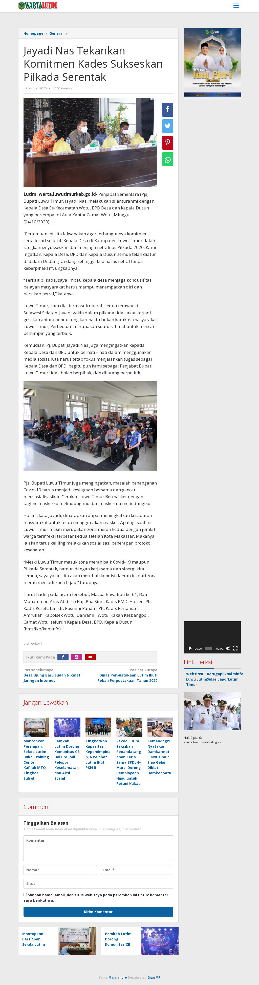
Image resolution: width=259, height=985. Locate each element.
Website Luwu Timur (193, 679)
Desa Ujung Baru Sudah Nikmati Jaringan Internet (56, 675)
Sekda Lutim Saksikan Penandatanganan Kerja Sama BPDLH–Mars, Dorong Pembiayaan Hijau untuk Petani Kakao (128, 762)
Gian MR (153, 977)
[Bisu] (227, 648)
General (56, 33)
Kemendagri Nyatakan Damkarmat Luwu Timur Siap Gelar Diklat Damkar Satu (159, 757)
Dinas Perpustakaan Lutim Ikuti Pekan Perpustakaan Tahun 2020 (125, 675)
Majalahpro (118, 977)
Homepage (34, 33)
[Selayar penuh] (235, 648)
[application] (212, 637)
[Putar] (190, 648)
